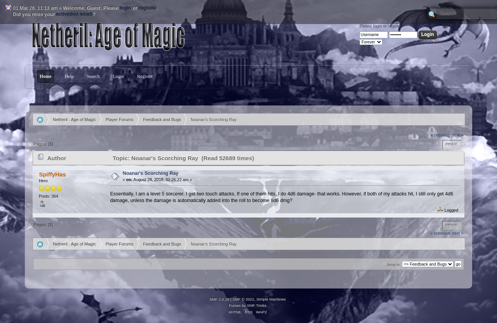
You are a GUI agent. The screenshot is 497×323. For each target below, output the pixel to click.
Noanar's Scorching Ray (151, 173)
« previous (440, 135)
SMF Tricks (256, 305)
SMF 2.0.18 (219, 299)
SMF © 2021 (243, 299)
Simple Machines (271, 299)
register (147, 8)
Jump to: (393, 264)
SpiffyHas (52, 174)
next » (458, 135)
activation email (74, 14)
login (126, 8)
